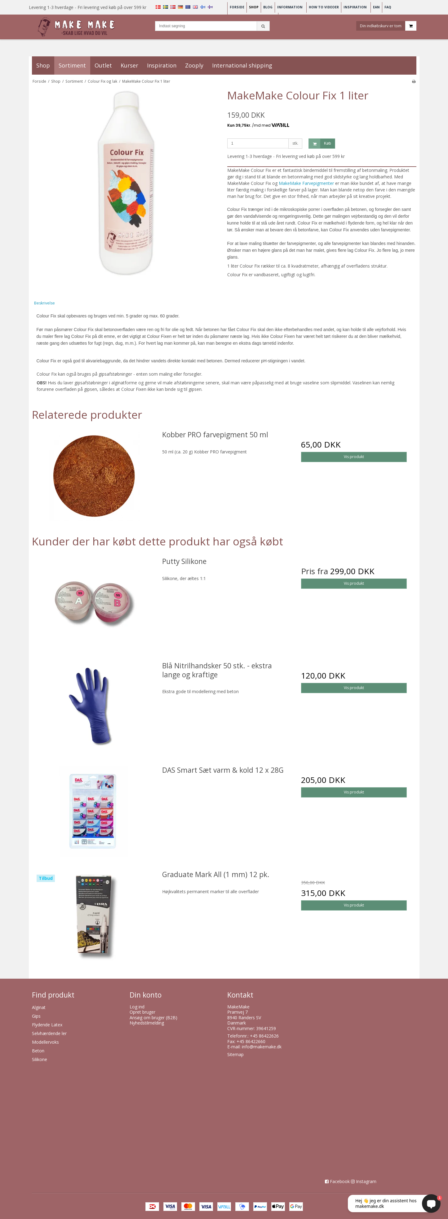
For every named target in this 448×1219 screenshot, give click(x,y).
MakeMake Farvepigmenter (307, 183)
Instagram (366, 1181)
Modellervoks (45, 1042)
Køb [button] (320, 143)
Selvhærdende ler (49, 1033)
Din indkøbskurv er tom (388, 26)
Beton (38, 1051)
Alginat (39, 1007)
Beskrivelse (44, 303)
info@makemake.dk (262, 1047)
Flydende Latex (47, 1025)
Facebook (340, 1181)
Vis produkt (354, 456)
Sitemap (235, 1054)
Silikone (39, 1059)
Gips (36, 1016)
